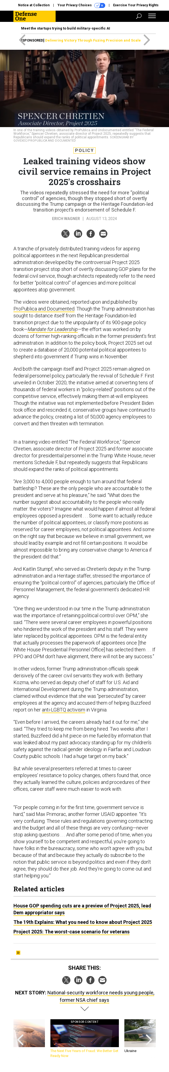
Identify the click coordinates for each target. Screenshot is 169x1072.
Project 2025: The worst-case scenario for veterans (71, 932)
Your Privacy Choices (81, 5)
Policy (84, 150)
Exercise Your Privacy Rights (136, 5)
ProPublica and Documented (44, 309)
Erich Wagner (66, 218)
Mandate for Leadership (53, 329)
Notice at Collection (34, 5)
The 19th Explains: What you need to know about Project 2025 (82, 922)
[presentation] (20, 1038)
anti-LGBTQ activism (63, 710)
